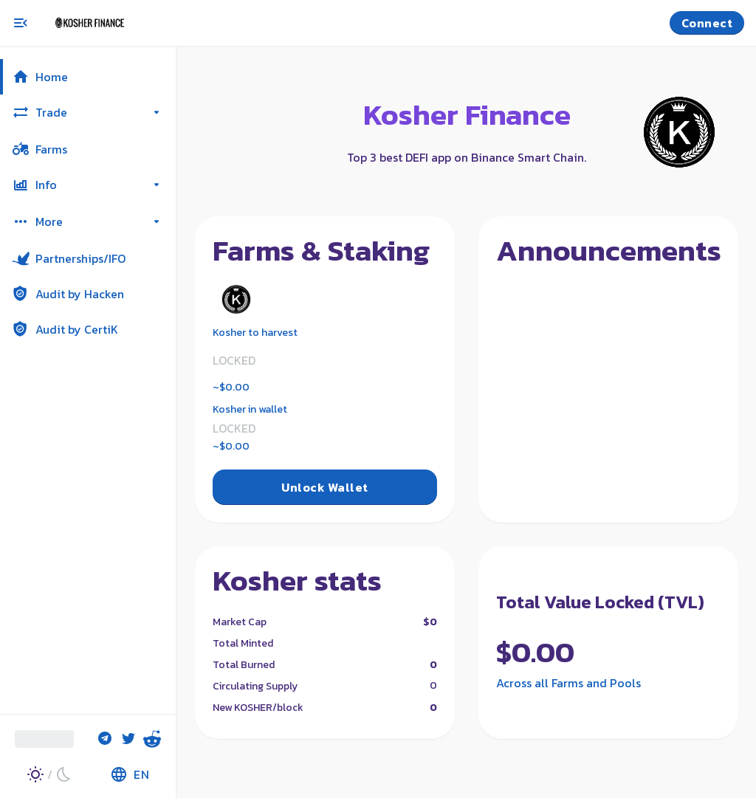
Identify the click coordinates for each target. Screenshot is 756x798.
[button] (88, 76)
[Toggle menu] (20, 23)
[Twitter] (128, 739)
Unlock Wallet (324, 487)
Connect (706, 23)
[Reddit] (152, 739)
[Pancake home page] (110, 23)
